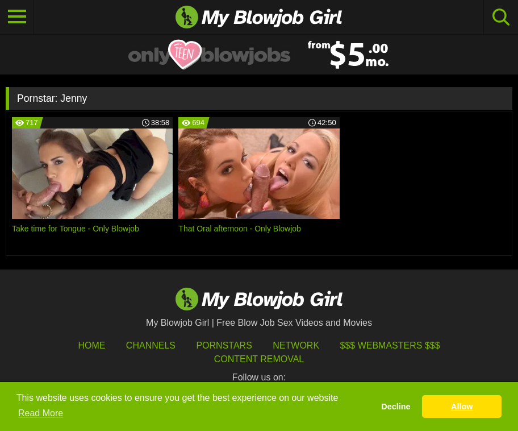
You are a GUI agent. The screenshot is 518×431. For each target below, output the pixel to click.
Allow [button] (462, 406)
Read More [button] (40, 413)
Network (296, 345)
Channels (151, 345)
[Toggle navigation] (17, 17)
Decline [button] (395, 406)
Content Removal (259, 359)
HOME (91, 345)
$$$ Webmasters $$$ (390, 345)
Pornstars (224, 345)
